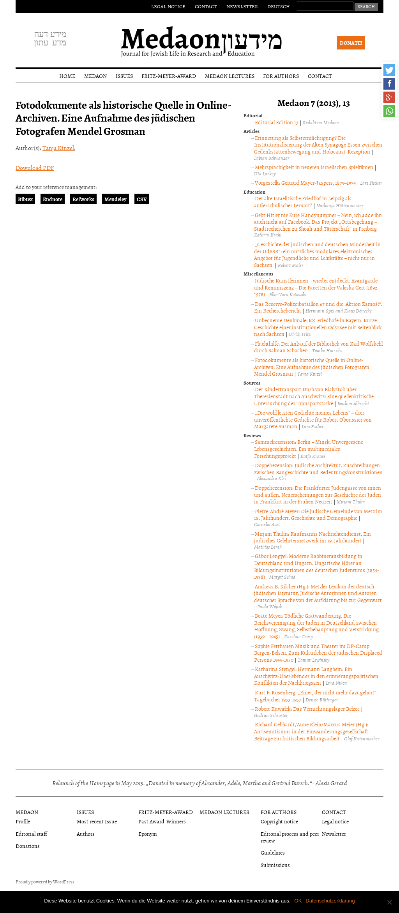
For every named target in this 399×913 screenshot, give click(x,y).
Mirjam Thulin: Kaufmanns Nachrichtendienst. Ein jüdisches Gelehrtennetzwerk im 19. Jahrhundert (312, 537)
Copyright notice (279, 821)
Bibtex (25, 199)
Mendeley (115, 199)
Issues (124, 76)
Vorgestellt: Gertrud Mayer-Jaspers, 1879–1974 (305, 182)
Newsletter (242, 6)
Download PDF (35, 167)
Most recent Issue (97, 821)
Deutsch (278, 6)
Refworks (83, 199)
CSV (142, 199)
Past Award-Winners (162, 821)
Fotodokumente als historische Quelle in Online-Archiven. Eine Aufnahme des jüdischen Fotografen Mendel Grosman (311, 367)
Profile (23, 821)
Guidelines (273, 852)
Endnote (52, 199)
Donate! (351, 43)
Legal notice (168, 6)
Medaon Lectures (229, 76)
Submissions (275, 865)
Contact (206, 6)
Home (67, 76)
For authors (281, 76)
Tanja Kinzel (58, 147)
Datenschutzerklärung (330, 901)
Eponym (147, 834)
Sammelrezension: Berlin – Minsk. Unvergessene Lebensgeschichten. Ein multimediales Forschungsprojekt (308, 448)
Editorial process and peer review (290, 837)
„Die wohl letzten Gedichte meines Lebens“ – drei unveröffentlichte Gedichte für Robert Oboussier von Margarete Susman (313, 419)
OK (298, 901)
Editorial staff (31, 834)
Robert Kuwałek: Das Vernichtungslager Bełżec (307, 709)
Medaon (95, 76)
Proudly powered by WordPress (45, 881)
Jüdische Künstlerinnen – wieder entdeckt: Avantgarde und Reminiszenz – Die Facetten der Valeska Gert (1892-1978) (317, 287)
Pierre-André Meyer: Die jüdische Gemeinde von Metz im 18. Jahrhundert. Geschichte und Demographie (318, 514)
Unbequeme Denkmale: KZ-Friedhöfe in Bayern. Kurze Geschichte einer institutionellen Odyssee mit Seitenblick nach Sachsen (318, 327)
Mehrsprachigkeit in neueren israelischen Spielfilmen (314, 167)
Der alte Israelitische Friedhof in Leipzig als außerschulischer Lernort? (302, 201)
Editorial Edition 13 (276, 122)
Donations (28, 846)
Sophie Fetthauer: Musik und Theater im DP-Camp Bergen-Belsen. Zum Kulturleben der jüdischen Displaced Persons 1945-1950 (318, 653)
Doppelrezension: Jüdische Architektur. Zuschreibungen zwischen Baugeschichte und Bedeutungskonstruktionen (318, 468)
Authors (86, 834)
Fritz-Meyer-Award (168, 76)
